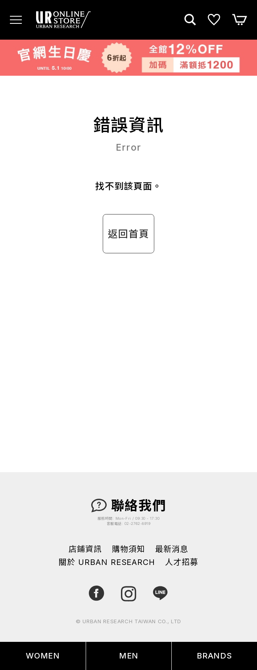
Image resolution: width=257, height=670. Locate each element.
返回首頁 (128, 234)
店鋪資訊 (85, 549)
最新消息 (171, 549)
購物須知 (128, 549)
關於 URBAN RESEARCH (107, 563)
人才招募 (181, 563)
